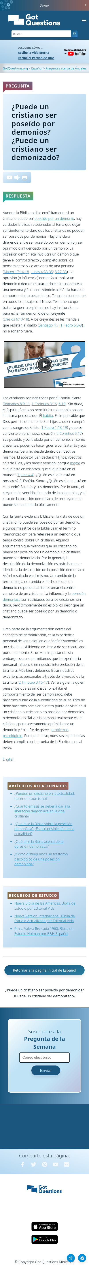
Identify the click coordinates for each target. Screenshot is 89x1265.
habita (48, 415)
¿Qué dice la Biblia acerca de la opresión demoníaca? (38, 844)
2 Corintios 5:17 (69, 433)
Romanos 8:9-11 (17, 403)
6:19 (62, 403)
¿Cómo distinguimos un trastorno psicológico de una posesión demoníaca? (41, 859)
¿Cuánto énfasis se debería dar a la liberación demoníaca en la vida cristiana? (42, 811)
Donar (44, 5)
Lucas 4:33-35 (42, 271)
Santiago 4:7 (49, 325)
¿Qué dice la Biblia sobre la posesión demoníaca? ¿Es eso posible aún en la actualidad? (44, 828)
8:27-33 (61, 271)
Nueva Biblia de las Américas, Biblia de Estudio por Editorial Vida (44, 906)
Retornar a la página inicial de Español (44, 970)
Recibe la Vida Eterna (33, 52)
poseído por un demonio (54, 218)
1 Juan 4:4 (25, 474)
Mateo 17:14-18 (16, 271)
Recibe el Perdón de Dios (36, 58)
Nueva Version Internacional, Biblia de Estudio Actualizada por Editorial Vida (44, 918)
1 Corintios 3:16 (44, 403)
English (8, 759)
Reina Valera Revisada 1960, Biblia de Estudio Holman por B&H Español (43, 931)
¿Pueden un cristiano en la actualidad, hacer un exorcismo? (44, 796)
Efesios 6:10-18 (16, 319)
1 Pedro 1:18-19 (54, 427)
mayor (75, 463)
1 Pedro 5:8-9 (71, 325)
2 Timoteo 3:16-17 (33, 682)
